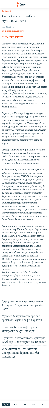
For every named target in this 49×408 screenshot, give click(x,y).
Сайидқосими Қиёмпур (13, 31)
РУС (34, 405)
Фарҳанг (6, 11)
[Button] (12, 37)
